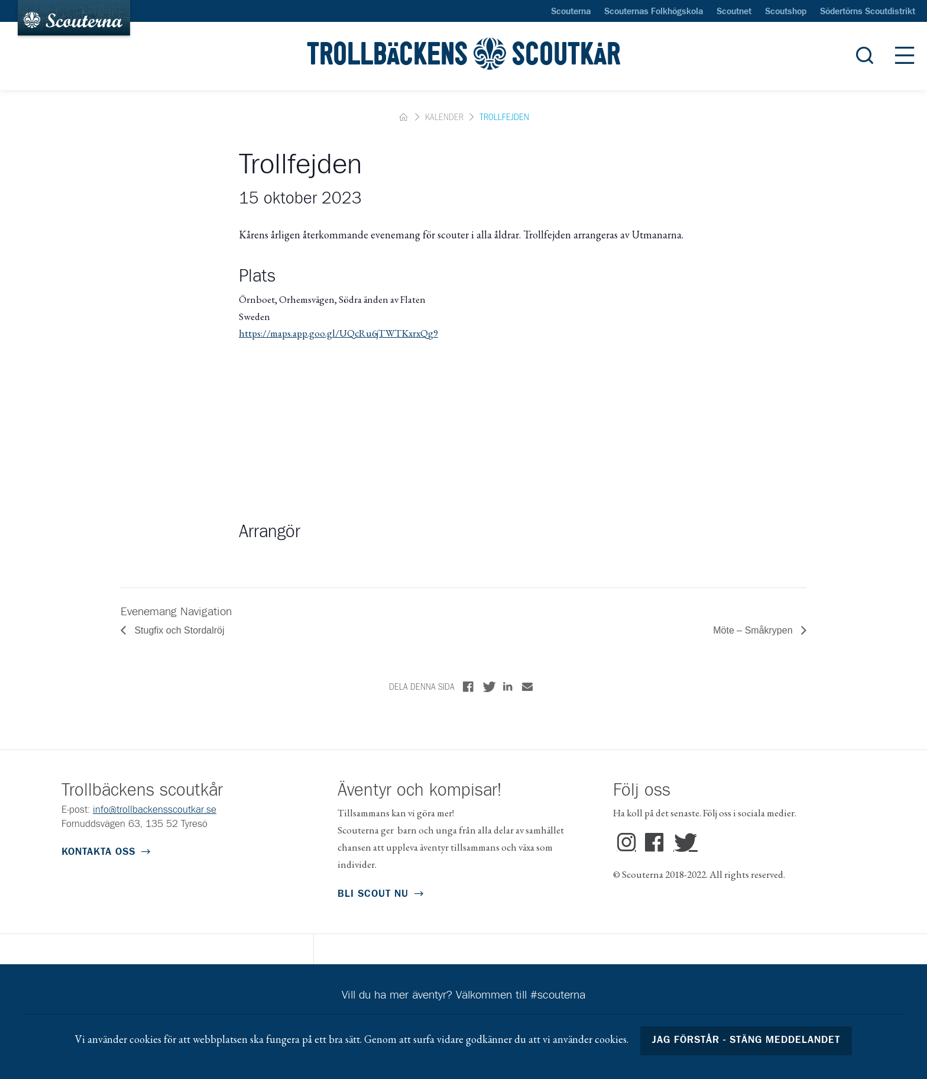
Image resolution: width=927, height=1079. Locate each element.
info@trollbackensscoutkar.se (154, 810)
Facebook (654, 843)
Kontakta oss (98, 852)
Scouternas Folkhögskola (653, 12)
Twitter (683, 843)
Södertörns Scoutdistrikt (867, 12)
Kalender (444, 118)
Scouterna (571, 12)
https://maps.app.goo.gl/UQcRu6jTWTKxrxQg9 (338, 333)
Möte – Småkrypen (754, 630)
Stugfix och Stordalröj (178, 630)
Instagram (626, 843)
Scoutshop (785, 12)
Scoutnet (734, 12)
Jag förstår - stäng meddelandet (746, 1040)
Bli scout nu (373, 894)
